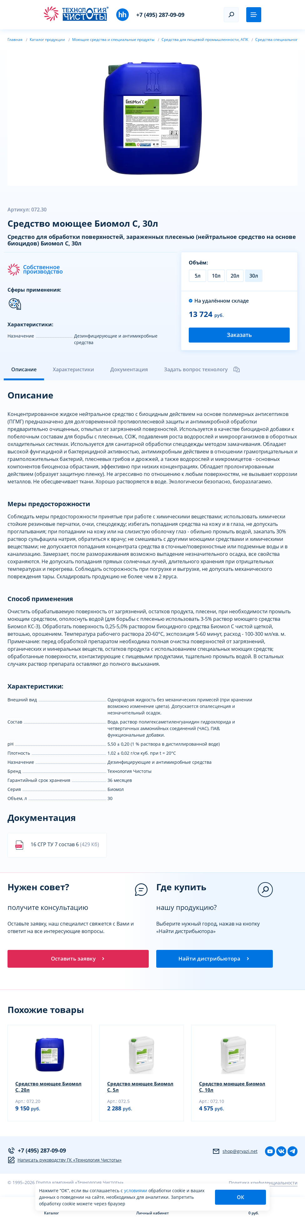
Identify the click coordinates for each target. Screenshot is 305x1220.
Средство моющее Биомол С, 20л (39, 1089)
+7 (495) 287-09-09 (160, 14)
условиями (136, 1190)
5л (198, 275)
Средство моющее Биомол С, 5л (131, 1089)
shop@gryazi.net (235, 1153)
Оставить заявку (78, 959)
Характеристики (73, 369)
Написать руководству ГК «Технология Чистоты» (65, 1162)
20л (235, 275)
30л (253, 275)
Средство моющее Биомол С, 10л (223, 1089)
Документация (129, 369)
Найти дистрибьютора (214, 959)
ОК (240, 1197)
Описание (24, 369)
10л (216, 275)
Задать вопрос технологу (202, 369)
